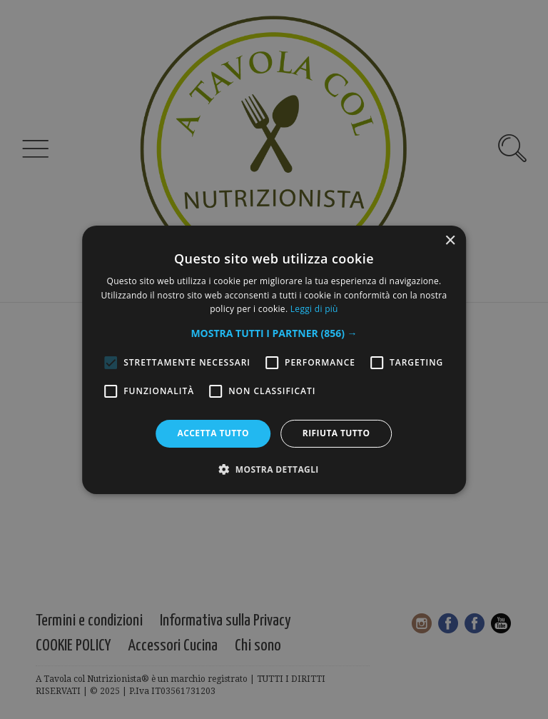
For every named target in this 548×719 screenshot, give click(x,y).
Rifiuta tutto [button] (336, 433)
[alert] (274, 359)
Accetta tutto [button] (213, 433)
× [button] (450, 240)
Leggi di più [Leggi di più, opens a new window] (314, 309)
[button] (274, 333)
